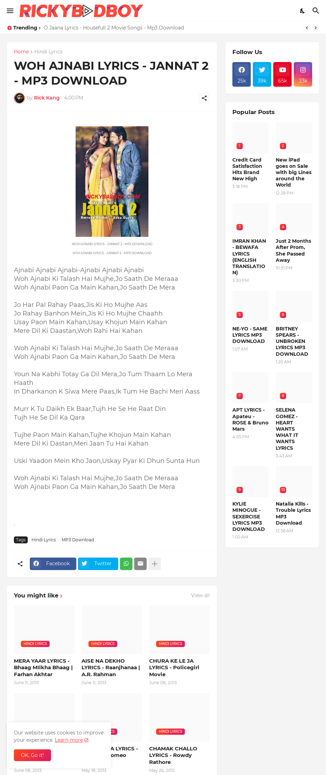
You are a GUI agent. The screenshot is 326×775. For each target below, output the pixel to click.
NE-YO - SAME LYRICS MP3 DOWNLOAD (249, 335)
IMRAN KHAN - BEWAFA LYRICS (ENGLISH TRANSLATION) (249, 257)
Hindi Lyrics (48, 52)
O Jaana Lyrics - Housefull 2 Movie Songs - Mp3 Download (114, 28)
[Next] (315, 27)
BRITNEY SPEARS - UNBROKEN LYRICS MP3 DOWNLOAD (292, 341)
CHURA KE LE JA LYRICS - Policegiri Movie (174, 667)
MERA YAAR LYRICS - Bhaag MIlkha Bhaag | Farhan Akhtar (43, 667)
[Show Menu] (9, 11)
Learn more (69, 740)
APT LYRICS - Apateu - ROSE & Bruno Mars (250, 419)
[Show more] (154, 564)
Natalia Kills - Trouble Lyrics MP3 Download (293, 513)
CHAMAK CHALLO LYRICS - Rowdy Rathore (173, 755)
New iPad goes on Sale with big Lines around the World (293, 172)
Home (21, 52)
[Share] (204, 98)
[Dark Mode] (303, 11)
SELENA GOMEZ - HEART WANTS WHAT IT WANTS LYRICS (287, 429)
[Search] (317, 11)
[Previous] (306, 27)
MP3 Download (78, 539)
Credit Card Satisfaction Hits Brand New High (247, 169)
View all (200, 595)
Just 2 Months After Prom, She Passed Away (293, 250)
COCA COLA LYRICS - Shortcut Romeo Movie (110, 755)
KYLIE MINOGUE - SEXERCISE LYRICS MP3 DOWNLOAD (248, 516)
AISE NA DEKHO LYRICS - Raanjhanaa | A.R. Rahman (111, 667)
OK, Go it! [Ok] (32, 755)
